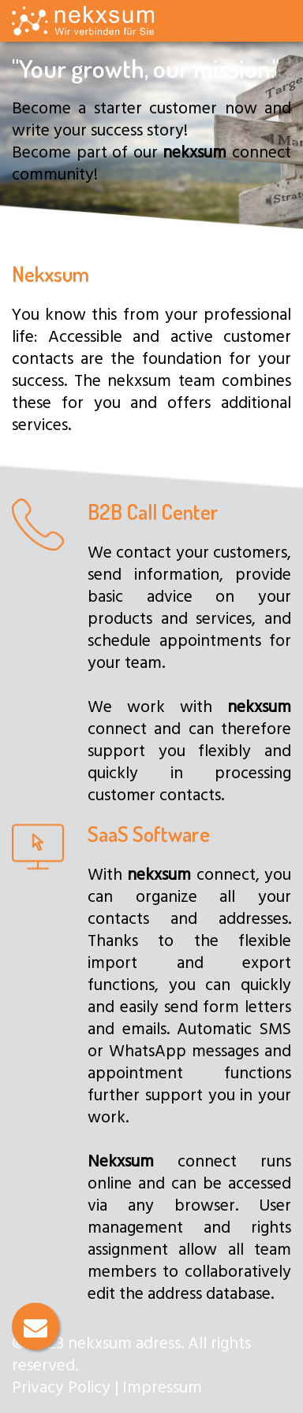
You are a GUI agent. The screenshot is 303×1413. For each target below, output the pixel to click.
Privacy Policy (61, 1386)
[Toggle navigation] (279, 26)
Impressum (162, 1386)
